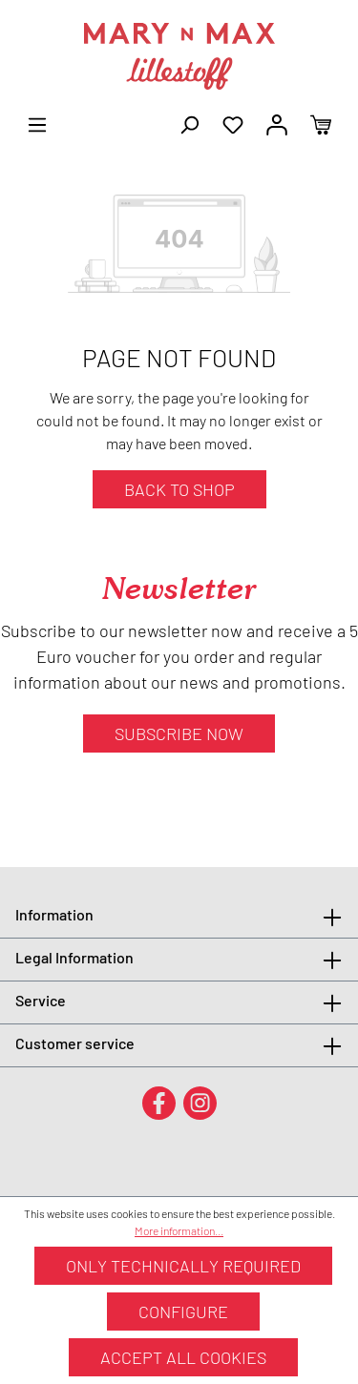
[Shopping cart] (321, 123)
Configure (183, 1311)
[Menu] (37, 123)
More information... (179, 1230)
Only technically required (183, 1265)
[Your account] (277, 123)
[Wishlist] (233, 123)
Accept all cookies (183, 1357)
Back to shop (179, 489)
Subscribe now (179, 733)
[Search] (189, 123)
